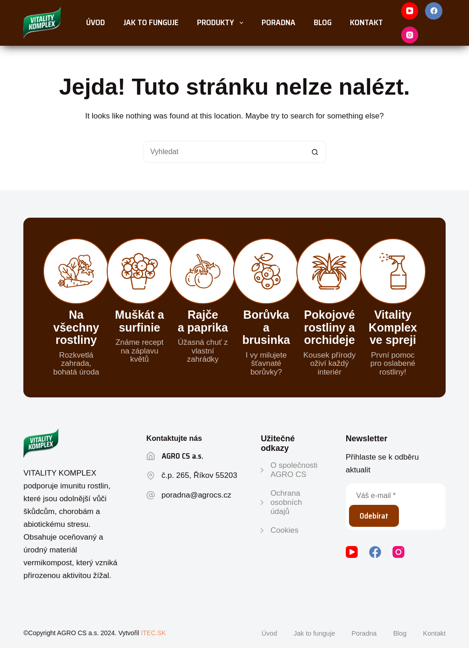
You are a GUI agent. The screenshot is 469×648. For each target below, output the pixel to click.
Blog (323, 22)
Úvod (95, 22)
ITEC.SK (153, 633)
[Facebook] (433, 11)
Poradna (278, 22)
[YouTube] (410, 11)
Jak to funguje (151, 22)
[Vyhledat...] (223, 152)
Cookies (284, 530)
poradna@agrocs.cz (196, 495)
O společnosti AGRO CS (293, 470)
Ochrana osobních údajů (286, 502)
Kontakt (366, 22)
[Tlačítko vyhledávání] (315, 152)
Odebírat (374, 516)
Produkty (222, 22)
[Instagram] (410, 35)
